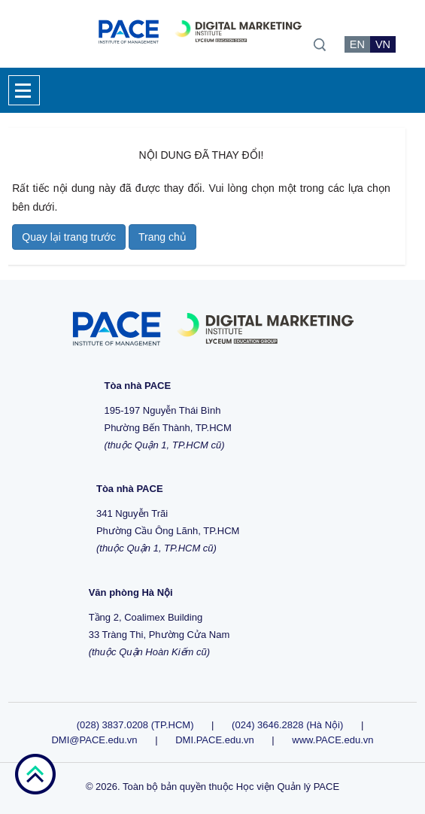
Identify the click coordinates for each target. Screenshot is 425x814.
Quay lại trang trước (69, 237)
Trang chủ (162, 237)
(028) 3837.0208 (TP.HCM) (136, 724)
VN (382, 44)
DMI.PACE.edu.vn (214, 740)
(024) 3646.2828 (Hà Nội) (287, 724)
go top (35, 774)
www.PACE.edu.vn (332, 740)
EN (357, 44)
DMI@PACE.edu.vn (94, 740)
